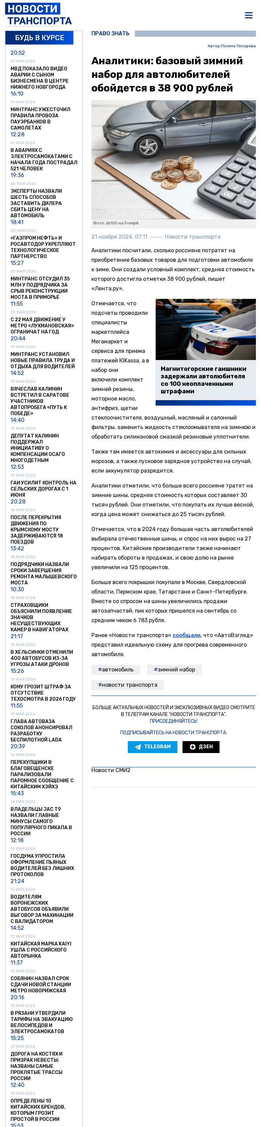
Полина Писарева (238, 46)
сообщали (187, 635)
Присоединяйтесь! (173, 721)
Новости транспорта (129, 685)
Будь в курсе (39, 38)
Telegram (153, 747)
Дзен (201, 747)
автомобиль (118, 669)
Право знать (110, 34)
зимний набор (176, 669)
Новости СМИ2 (110, 770)
